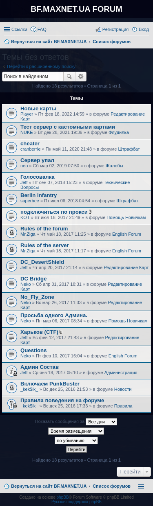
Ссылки (19, 29)
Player (26, 114)
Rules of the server (44, 245)
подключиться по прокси (54, 212)
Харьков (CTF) (39, 332)
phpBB (63, 497)
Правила (123, 405)
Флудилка (119, 132)
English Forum (126, 234)
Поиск (69, 76)
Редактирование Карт (126, 267)
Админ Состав (39, 367)
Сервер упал (37, 160)
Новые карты (38, 108)
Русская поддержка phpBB (76, 501)
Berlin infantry (38, 195)
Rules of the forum (44, 229)
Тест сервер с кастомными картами (67, 127)
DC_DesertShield (42, 262)
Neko (25, 284)
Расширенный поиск (80, 76)
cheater (30, 143)
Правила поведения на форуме (62, 400)
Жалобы (114, 165)
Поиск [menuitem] (146, 42)
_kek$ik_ (29, 389)
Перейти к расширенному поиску (41, 66)
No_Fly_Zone (37, 297)
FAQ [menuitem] (42, 29)
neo (24, 165)
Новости (123, 389)
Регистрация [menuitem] (115, 29)
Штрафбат (129, 149)
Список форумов (112, 486)
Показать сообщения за (76, 421)
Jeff (24, 182)
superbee (29, 200)
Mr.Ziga (27, 234)
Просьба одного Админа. (53, 315)
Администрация (120, 372)
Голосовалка (37, 177)
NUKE (26, 132)
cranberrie (30, 149)
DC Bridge (33, 279)
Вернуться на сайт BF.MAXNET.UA (48, 486)
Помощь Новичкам (126, 217)
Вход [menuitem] (144, 29)
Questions (33, 350)
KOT (25, 217)
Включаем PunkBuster (50, 384)
